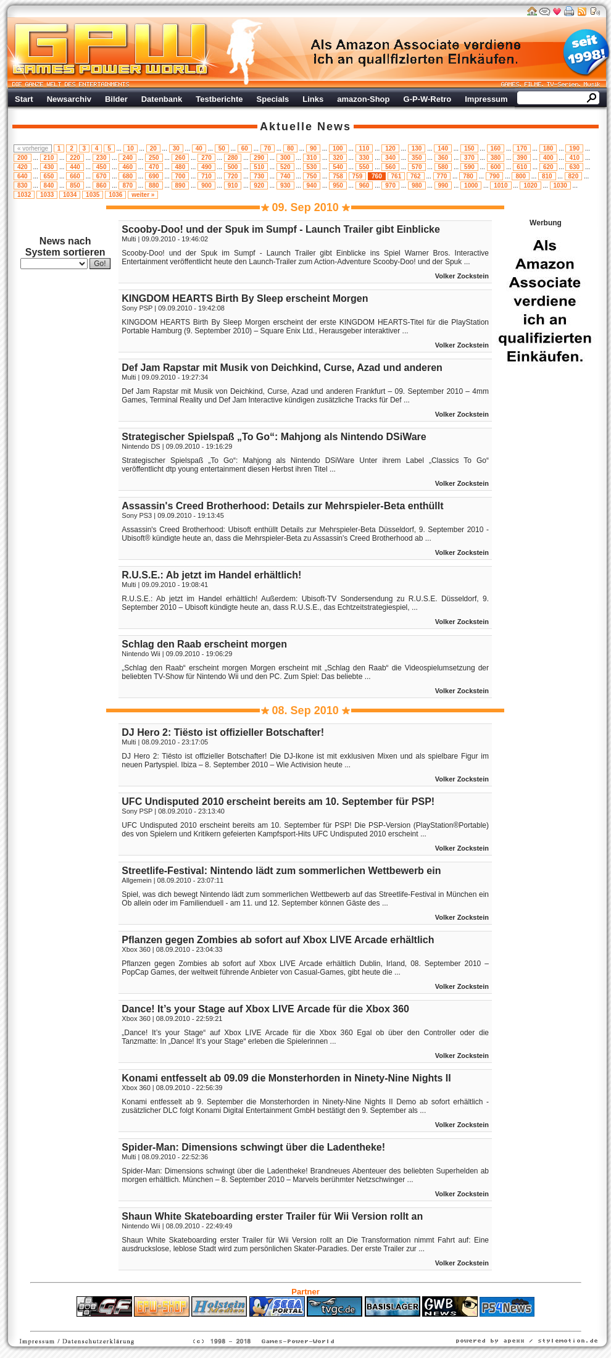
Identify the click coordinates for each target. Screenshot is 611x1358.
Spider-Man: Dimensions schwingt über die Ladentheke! (253, 1147)
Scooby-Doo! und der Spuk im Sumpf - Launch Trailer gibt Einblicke (281, 229)
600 (496, 167)
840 (49, 185)
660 (75, 176)
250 (154, 157)
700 (180, 176)
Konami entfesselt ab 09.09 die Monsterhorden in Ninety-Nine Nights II (286, 1078)
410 (574, 157)
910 (233, 185)
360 (443, 157)
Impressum (486, 99)
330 (364, 157)
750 (312, 176)
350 (417, 157)
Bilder (116, 99)
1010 (500, 185)
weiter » (142, 194)
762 (415, 176)
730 (259, 176)
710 (206, 176)
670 (101, 176)
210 (49, 157)
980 (417, 185)
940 (312, 185)
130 (417, 148)
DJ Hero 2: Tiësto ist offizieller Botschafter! (223, 732)
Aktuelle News (305, 126)
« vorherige (32, 148)
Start (24, 99)
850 (75, 185)
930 (285, 185)
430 (49, 167)
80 (290, 148)
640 (22, 176)
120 (390, 148)
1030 (560, 185)
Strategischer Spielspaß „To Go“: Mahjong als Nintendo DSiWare (274, 436)
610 (522, 167)
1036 (115, 194)
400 (548, 157)
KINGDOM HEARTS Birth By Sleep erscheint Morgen (245, 298)
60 (244, 148)
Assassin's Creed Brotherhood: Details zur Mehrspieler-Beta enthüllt (282, 506)
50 (221, 148)
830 (22, 185)
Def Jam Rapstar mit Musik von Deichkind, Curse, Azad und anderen (282, 367)
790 (494, 176)
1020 (530, 185)
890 (180, 185)
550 (364, 167)
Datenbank (161, 99)
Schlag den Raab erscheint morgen (204, 644)
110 (364, 148)
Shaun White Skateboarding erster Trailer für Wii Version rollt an (272, 1216)
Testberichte (219, 99)
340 (390, 157)
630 (574, 167)
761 (396, 176)
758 (338, 176)
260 (180, 157)
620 (548, 167)
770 (442, 176)
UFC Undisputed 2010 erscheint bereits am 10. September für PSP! (278, 801)
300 (285, 157)
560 (390, 167)
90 (313, 148)
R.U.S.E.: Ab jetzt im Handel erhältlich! (211, 575)
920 (259, 185)
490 (206, 167)
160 (496, 148)
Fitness (284, 1322)
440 (75, 167)
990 (443, 185)
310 (312, 157)
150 (469, 148)
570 (417, 167)
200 (22, 157)
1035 (92, 194)
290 (259, 157)
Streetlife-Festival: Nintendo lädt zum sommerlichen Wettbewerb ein (281, 870)
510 (259, 167)
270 (206, 157)
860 (101, 185)
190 (574, 148)
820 (573, 176)
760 (377, 176)
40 (199, 148)
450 (101, 167)
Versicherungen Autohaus (344, 1322)
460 (127, 167)
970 (390, 185)
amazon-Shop (363, 99)
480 (180, 167)
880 (154, 185)
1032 (24, 194)
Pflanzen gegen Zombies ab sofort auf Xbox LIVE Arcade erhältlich (278, 940)
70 (267, 148)
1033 (47, 194)
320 (338, 157)
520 (285, 167)
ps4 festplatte (244, 1322)
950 (338, 185)
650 (49, 176)
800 (520, 176)
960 (364, 185)
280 (233, 157)
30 (176, 148)
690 (154, 176)
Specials (273, 99)
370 (469, 157)
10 (130, 148)
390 (522, 157)
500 (233, 167)
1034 (70, 194)
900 (206, 185)
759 (357, 176)
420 (22, 167)
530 (312, 167)
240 (127, 157)
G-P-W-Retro (428, 99)
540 (338, 167)
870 (127, 185)
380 (496, 157)
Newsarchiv (69, 99)
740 (285, 176)
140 (443, 148)
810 (547, 176)
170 (522, 148)
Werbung (417, 52)
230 (101, 157)
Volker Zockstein (462, 276)
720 (233, 176)
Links (312, 99)
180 (548, 148)
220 (75, 157)
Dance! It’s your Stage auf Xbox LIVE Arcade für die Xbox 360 (265, 1009)
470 (154, 167)
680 (127, 176)
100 (338, 148)
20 (153, 148)
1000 (471, 185)
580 (443, 167)
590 (469, 167)
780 (468, 176)
